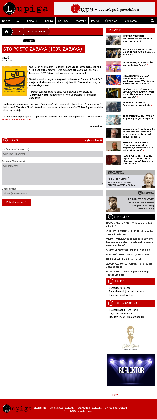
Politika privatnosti (116, 407)
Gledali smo (130, 21)
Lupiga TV (32, 21)
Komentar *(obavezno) (52, 172)
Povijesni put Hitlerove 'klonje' (123, 310)
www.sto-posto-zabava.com (16, 119)
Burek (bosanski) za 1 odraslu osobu (127, 291)
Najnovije (114, 30)
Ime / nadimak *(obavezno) (52, 152)
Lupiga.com (115, 394)
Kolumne (63, 21)
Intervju (95, 21)
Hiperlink (48, 21)
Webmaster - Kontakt (62, 407)
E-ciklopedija (37, 31)
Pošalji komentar (16, 202)
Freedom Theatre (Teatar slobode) (126, 317)
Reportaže (80, 21)
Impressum (40, 407)
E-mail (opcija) (52, 191)
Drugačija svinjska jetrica (121, 295)
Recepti (117, 281)
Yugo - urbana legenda (120, 313)
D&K (18, 21)
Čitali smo (111, 21)
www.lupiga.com (85, 411)
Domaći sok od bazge (119, 288)
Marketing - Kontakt (90, 407)
